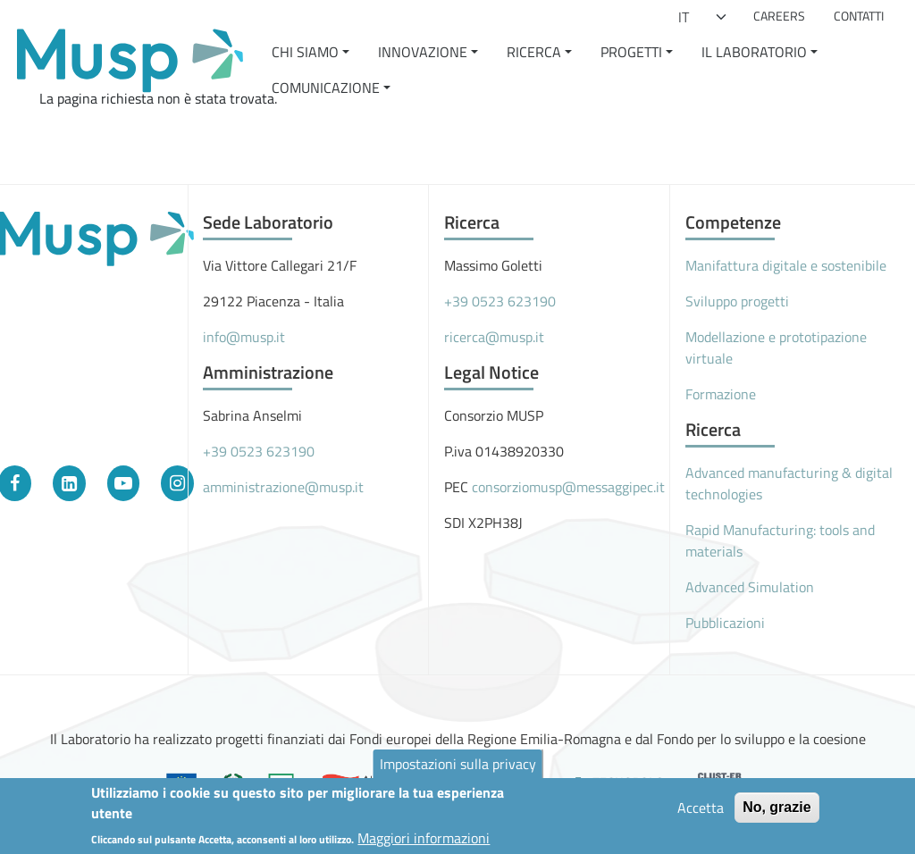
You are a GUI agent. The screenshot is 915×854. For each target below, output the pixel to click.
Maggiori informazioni (423, 842)
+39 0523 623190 (259, 451)
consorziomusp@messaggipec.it (568, 487)
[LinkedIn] (69, 483)
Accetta (700, 812)
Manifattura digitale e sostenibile (785, 265)
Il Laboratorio (754, 52)
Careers (779, 16)
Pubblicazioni (725, 622)
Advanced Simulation (749, 587)
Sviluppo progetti (737, 301)
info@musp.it (244, 336)
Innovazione (422, 52)
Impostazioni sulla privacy (458, 768)
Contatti (859, 16)
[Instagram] (177, 483)
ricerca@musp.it (494, 336)
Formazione (720, 394)
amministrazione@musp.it (283, 487)
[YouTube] (123, 483)
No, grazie (776, 811)
